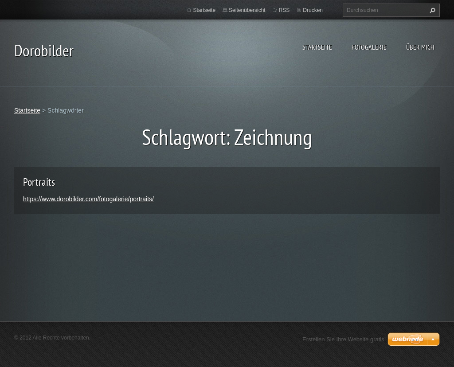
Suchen (431, 10)
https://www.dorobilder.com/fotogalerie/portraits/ (88, 199)
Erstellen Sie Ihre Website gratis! (344, 339)
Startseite (317, 47)
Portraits (39, 182)
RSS (284, 10)
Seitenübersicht (247, 10)
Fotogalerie (369, 47)
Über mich (420, 47)
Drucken (313, 10)
